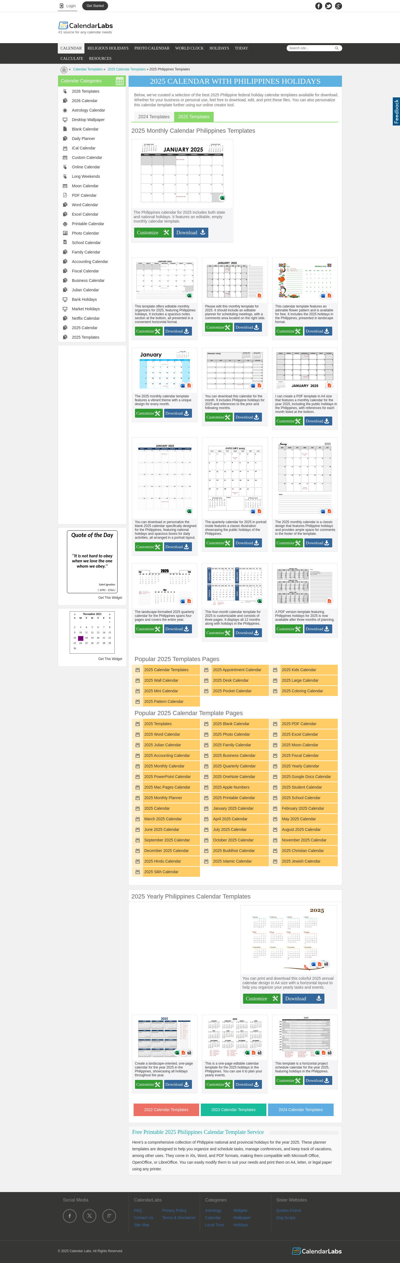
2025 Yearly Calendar (300, 766)
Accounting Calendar (90, 261)
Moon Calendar (85, 186)
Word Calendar (85, 205)
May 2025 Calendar (299, 819)
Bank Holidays (84, 299)
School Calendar (86, 242)
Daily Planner (83, 138)
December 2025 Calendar (166, 850)
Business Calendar (88, 280)
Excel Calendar (85, 214)
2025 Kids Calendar (299, 670)
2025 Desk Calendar (231, 680)
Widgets (240, 1210)
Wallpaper (242, 1217)
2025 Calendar (85, 328)
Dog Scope (285, 1217)
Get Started (95, 6)
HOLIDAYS (219, 48)
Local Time (214, 1225)
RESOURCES (100, 58)
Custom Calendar (87, 157)
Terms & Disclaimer (179, 1217)
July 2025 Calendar (230, 829)
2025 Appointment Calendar (237, 670)
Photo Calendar (85, 233)
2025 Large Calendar (300, 680)
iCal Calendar (84, 148)
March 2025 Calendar (163, 819)
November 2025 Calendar (304, 840)
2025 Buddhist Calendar (234, 850)
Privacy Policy (174, 1210)
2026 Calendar (85, 101)
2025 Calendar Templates (127, 69)
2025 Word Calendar (162, 734)
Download (186, 232)
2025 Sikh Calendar (161, 872)
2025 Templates (85, 337)
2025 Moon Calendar (300, 745)
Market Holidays (86, 309)
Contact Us (143, 1217)
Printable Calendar (88, 223)
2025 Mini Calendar (161, 691)
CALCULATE (72, 58)
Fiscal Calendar (85, 271)
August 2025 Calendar (301, 829)
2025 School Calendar (301, 798)
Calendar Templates (88, 69)
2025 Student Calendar (302, 787)
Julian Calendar (85, 290)
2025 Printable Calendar (234, 798)
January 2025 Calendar (233, 808)
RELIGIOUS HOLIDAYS (108, 48)
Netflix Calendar (86, 318)
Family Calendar (86, 252)
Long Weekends (86, 176)
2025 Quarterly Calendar (234, 766)
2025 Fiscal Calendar (300, 755)
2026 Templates (85, 91)
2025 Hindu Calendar (162, 861)
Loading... (92, 632)
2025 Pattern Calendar (163, 701)
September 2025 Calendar (167, 840)
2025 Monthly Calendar (164, 766)
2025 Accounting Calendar (167, 755)
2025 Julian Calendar (162, 745)
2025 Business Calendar (234, 755)
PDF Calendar (84, 195)
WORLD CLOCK (189, 48)
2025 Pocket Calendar (232, 691)
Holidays (240, 1225)
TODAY (241, 48)
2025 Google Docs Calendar (306, 776)
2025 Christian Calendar (303, 850)
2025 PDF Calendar (299, 724)
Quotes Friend (288, 1210)
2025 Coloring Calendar (302, 691)
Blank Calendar (85, 129)
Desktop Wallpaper (88, 119)
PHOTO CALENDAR (151, 48)
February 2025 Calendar (303, 808)
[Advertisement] (92, 434)
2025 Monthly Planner (163, 798)
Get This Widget (110, 598)
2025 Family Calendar (232, 745)
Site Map (141, 1225)
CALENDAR (71, 48)
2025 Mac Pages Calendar (167, 787)
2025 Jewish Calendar (301, 861)
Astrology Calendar (88, 110)
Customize (147, 232)
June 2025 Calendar (161, 829)
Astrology (213, 1210)
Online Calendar (86, 167)
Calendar (213, 1217)
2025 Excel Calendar (300, 734)
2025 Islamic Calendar (232, 861)
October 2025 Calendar (233, 840)
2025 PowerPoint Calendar (167, 776)
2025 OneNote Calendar (234, 776)
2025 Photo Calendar (231, 734)
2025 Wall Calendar (161, 680)
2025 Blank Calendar (231, 724)
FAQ (138, 1210)
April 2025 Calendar (230, 819)
